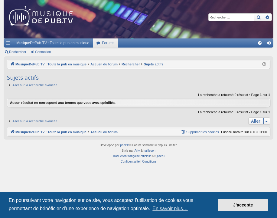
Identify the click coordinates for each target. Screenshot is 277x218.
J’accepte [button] (243, 205)
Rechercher (17, 52)
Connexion (43, 52)
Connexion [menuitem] (270, 44)
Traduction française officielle (132, 156)
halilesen (149, 150)
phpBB (124, 145)
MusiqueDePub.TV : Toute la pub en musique (52, 43)
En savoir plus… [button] (170, 208)
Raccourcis (9, 44)
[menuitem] (259, 43)
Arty (137, 150)
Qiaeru (160, 156)
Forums (108, 43)
